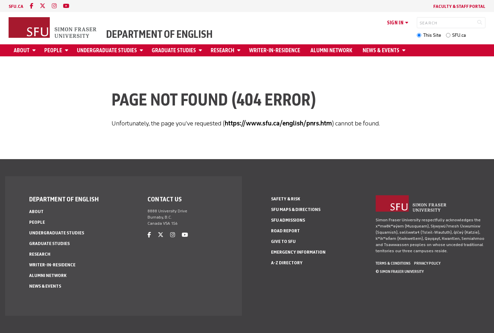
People (53, 50)
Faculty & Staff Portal (459, 6)
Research (222, 50)
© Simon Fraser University (400, 271)
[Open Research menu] (240, 50)
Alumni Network (331, 50)
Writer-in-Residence (274, 50)
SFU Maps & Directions (295, 209)
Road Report (285, 231)
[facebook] (31, 6)
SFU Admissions (288, 220)
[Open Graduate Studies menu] (201, 50)
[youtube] (66, 6)
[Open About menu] (35, 50)
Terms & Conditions (393, 263)
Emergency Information (298, 252)
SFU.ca (459, 35)
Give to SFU (283, 241)
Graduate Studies (174, 50)
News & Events (381, 50)
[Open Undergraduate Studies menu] (142, 50)
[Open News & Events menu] (405, 50)
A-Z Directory (287, 263)
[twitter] (42, 6)
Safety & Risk (285, 199)
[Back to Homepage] (53, 28)
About (22, 50)
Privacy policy (427, 263)
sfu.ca (16, 6)
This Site (432, 35)
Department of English (159, 34)
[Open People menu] (67, 50)
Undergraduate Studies (107, 50)
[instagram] (54, 6)
